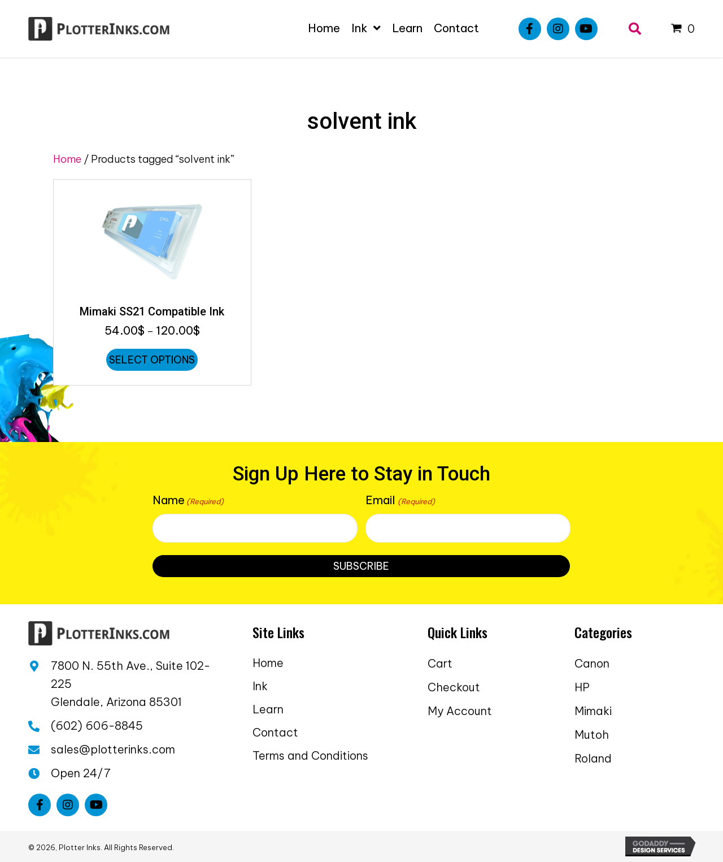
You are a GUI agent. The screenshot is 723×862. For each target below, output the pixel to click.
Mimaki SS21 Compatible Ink (152, 311)
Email (399, 500)
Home (67, 159)
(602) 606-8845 (97, 725)
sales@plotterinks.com (113, 749)
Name (188, 500)
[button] (530, 29)
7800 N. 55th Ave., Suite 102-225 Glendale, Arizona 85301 (130, 684)
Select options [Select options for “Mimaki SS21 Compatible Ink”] (152, 359)
